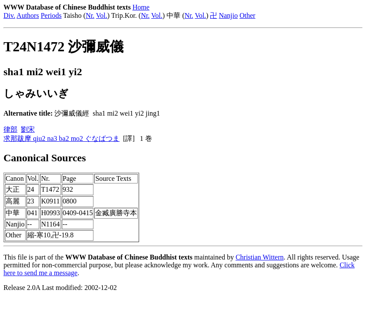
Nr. (90, 15)
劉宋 (28, 129)
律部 (10, 129)
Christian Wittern (260, 257)
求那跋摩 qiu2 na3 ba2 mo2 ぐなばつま (61, 138)
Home (141, 7)
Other (247, 15)
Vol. (101, 15)
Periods (51, 15)
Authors (28, 15)
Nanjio (228, 15)
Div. (9, 15)
